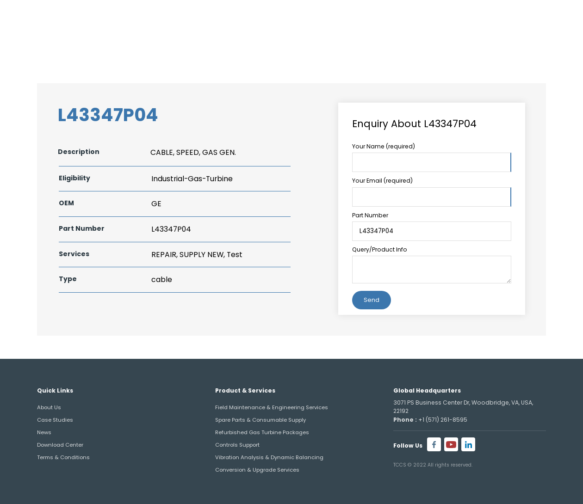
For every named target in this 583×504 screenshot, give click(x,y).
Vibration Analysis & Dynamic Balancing (269, 457)
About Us (49, 407)
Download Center (60, 445)
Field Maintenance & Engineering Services (271, 407)
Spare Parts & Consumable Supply (260, 420)
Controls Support (237, 445)
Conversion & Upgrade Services (257, 469)
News (44, 432)
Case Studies (55, 420)
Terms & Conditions (63, 457)
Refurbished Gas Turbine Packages (262, 432)
